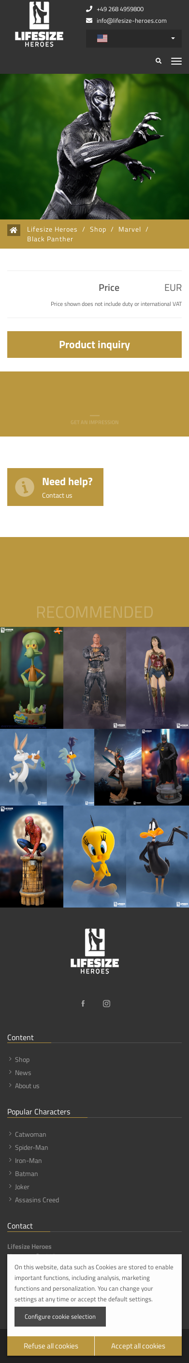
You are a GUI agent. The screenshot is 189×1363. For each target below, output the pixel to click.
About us (27, 1085)
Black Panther (50, 239)
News (23, 1072)
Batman (26, 1173)
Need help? (67, 486)
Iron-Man (28, 1160)
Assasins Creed (37, 1200)
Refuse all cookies (51, 1345)
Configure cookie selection (60, 1316)
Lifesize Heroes (52, 229)
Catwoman (30, 1134)
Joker (22, 1186)
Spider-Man (31, 1147)
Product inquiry (94, 344)
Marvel (129, 229)
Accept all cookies (138, 1345)
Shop (98, 229)
